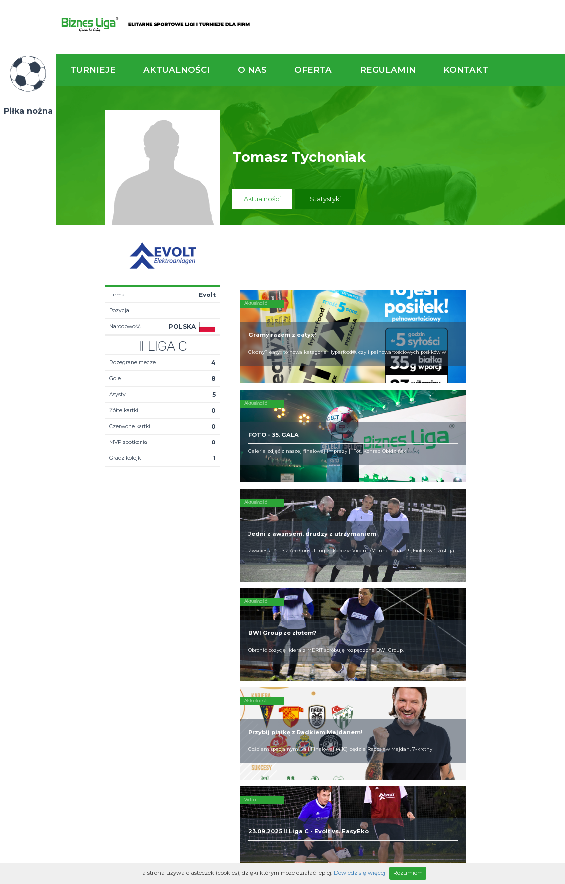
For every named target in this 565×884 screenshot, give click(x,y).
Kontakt (465, 70)
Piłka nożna (28, 111)
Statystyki (325, 199)
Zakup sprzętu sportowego (358, 636)
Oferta (313, 70)
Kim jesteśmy (282, 616)
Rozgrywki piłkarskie (368, 616)
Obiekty (274, 632)
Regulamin (388, 70)
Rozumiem (408, 872)
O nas (252, 70)
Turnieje (93, 70)
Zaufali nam (280, 624)
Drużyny (200, 640)
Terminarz (204, 624)
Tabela (199, 632)
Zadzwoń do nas (393, 562)
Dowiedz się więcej (359, 872)
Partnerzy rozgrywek (311, 703)
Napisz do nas (520, 562)
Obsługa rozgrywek (292, 640)
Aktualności (176, 70)
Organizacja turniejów (370, 624)
